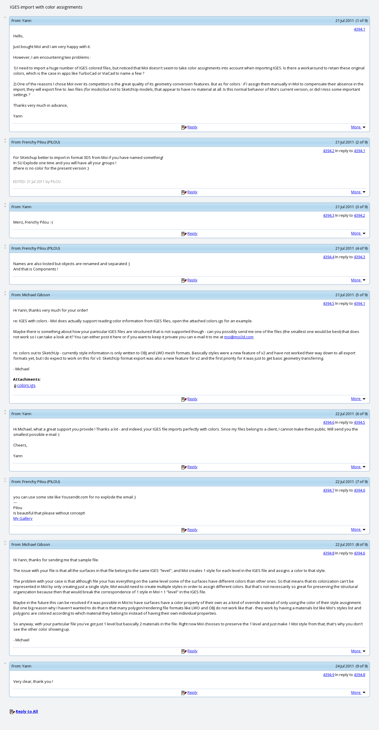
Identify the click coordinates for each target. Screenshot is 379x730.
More (359, 127)
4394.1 (359, 29)
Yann (26, 20)
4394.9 (328, 674)
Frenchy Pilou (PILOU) (41, 142)
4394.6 (328, 422)
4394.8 (328, 553)
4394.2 (328, 150)
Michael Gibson (36, 294)
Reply (192, 127)
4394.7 (328, 490)
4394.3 (328, 215)
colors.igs (26, 385)
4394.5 (328, 303)
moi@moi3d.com (238, 337)
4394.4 (328, 256)
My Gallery (23, 518)
